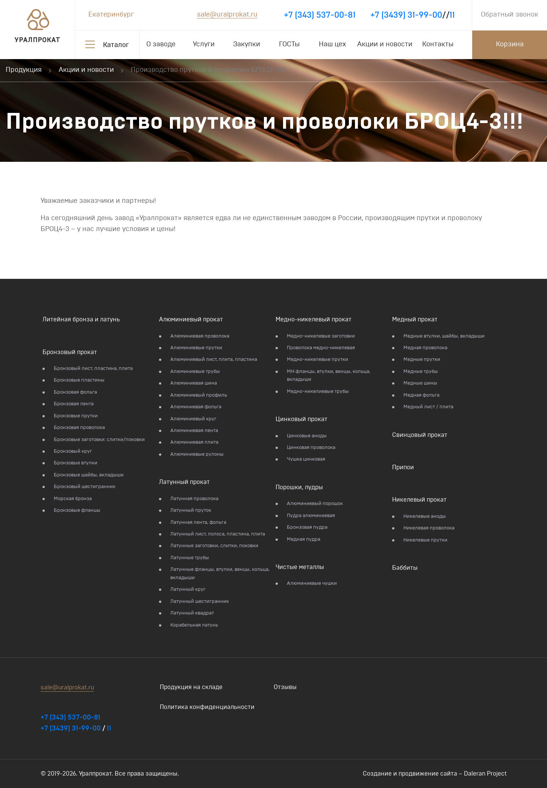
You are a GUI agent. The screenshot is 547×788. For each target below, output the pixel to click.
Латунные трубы (189, 557)
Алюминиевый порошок (315, 503)
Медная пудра (303, 539)
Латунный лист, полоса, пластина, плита (217, 534)
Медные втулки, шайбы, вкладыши (444, 336)
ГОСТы (289, 44)
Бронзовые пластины (79, 380)
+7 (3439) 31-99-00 (406, 15)
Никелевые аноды (424, 516)
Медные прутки (421, 359)
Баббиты (405, 568)
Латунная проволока (194, 498)
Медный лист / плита (428, 407)
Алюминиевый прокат (191, 319)
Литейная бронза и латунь (81, 319)
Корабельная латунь (194, 625)
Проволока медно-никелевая (321, 347)
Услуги (204, 44)
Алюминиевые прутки (196, 347)
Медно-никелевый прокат (314, 319)
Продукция (24, 70)
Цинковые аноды (307, 436)
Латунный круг (188, 589)
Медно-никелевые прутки (317, 359)
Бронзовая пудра (307, 527)
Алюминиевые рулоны (197, 454)
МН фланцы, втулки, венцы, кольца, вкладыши (328, 375)
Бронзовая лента (74, 404)
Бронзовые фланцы (77, 510)
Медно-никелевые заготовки (321, 336)
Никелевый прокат (419, 500)
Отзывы (285, 687)
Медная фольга (421, 395)
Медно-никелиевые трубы (318, 391)
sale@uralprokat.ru (227, 14)
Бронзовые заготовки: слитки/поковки (99, 439)
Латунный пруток (190, 510)
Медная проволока (425, 347)
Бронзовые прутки (76, 416)
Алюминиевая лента (194, 430)
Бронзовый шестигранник (84, 486)
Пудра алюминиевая (311, 515)
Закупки (246, 44)
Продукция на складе (191, 687)
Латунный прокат (184, 482)
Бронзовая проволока (79, 427)
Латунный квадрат (192, 613)
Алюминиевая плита (194, 442)
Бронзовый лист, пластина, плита (93, 368)
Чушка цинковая (306, 459)
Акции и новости (384, 44)
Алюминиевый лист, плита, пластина (213, 359)
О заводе (161, 44)
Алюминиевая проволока (199, 336)
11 (452, 15)
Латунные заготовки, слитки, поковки (214, 545)
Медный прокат (415, 319)
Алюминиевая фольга (195, 407)
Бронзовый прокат (69, 352)
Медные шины (420, 383)
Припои (403, 467)
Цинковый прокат (301, 419)
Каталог (116, 45)
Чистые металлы (300, 567)
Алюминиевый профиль (198, 395)
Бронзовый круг (73, 451)
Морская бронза (73, 498)
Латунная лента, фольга (198, 522)
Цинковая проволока (311, 447)
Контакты (437, 44)
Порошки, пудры (299, 487)
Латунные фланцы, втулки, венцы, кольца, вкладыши (220, 573)
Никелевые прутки (425, 540)
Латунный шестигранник (199, 601)
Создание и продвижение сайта (410, 774)
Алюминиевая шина (193, 383)
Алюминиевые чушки (312, 583)
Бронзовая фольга (75, 392)
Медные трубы (420, 371)
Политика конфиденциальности (207, 707)
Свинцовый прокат (419, 435)
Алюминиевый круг (193, 419)
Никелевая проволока (429, 528)
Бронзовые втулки (75, 463)
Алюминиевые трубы (195, 371)
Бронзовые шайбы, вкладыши (89, 475)
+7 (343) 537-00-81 (320, 15)
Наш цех (332, 44)
